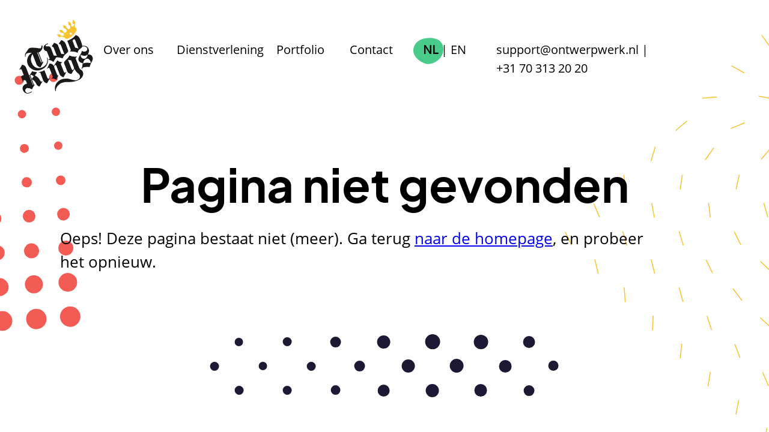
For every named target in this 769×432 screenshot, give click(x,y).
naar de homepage (484, 238)
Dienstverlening (220, 49)
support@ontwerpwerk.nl (567, 49)
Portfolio (300, 49)
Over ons (128, 49)
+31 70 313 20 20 (542, 67)
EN (458, 49)
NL (430, 49)
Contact (371, 49)
